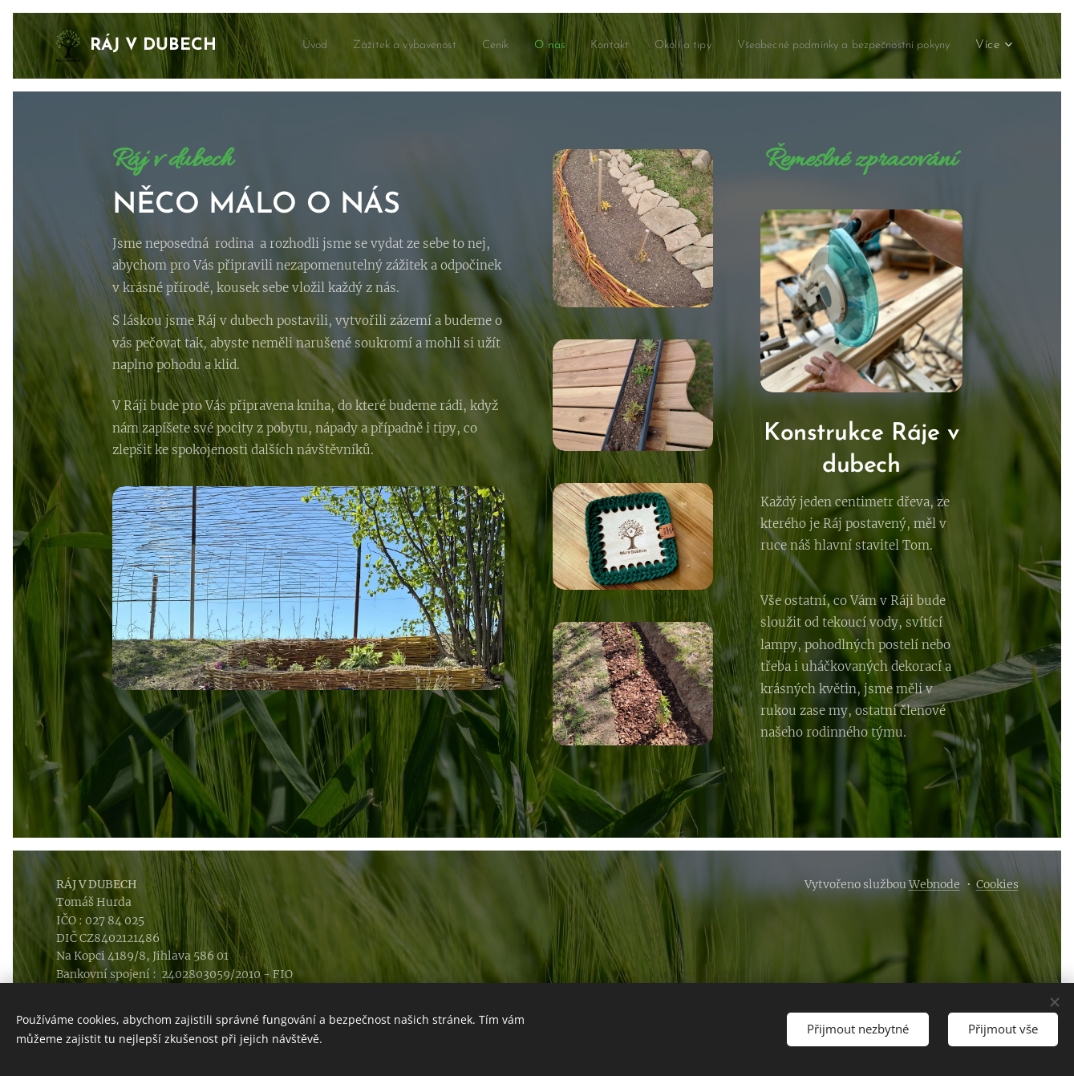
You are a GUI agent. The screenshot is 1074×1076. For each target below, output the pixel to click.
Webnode (934, 884)
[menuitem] (512, 46)
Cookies (997, 884)
